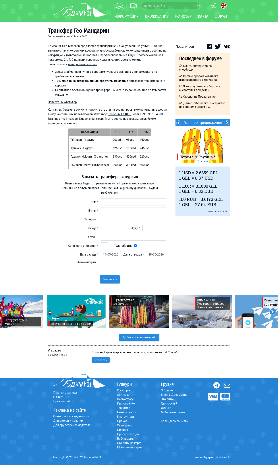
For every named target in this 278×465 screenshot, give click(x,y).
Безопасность (126, 412)
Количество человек (83, 245)
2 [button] (201, 161)
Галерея (122, 430)
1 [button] (198, 161)
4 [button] (207, 161)
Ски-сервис (125, 425)
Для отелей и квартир (68, 420)
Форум (221, 16)
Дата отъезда (133, 254)
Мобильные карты (129, 447)
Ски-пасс (123, 394)
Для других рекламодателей (72, 425)
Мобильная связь (173, 412)
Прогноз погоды (128, 434)
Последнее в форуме (200, 58)
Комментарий (87, 262)
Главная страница (65, 392)
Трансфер (123, 408)
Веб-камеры (125, 438)
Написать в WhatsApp (62, 102)
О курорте (123, 390)
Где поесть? (169, 403)
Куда (135, 228)
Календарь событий (174, 421)
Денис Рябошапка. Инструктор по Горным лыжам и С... (202, 105)
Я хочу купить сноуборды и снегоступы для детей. (199, 88)
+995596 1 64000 (119, 114)
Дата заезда (89, 254)
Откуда (92, 228)
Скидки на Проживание (197, 96)
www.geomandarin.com (82, 64)
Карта (203, 16)
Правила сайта (63, 401)
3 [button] (204, 161)
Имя (94, 202)
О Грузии (167, 390)
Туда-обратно (123, 245)
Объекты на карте (129, 443)
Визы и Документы (174, 394)
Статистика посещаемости (71, 416)
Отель (93, 237)
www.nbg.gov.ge (214, 211)
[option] (202, 144)
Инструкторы (126, 416)
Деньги (166, 408)
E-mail (93, 210)
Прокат (122, 421)
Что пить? (167, 399)
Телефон (91, 219)
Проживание (126, 403)
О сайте (58, 397)
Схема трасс (125, 399)
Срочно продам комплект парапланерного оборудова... (198, 78)
